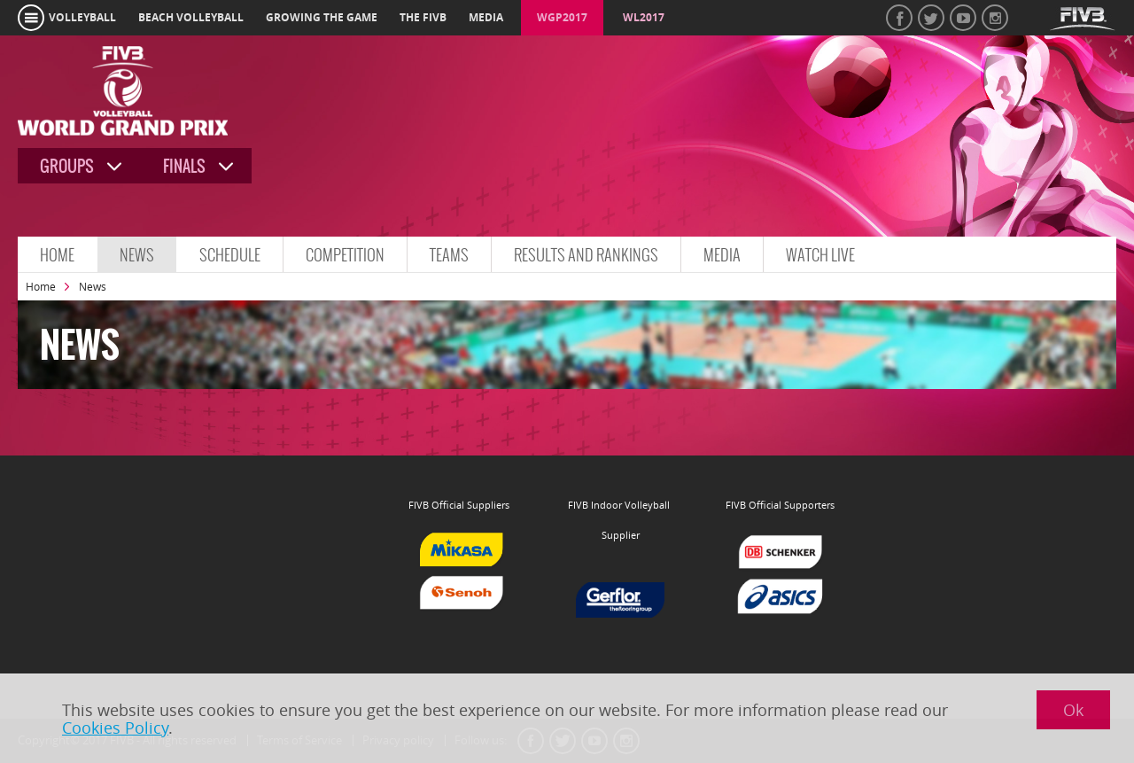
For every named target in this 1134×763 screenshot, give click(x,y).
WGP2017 (562, 17)
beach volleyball (191, 17)
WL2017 (643, 17)
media (486, 17)
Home (57, 255)
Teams (449, 255)
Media (722, 255)
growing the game (321, 17)
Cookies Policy (115, 727)
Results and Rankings (586, 255)
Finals (184, 166)
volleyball (82, 17)
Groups (67, 166)
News (137, 255)
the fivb (423, 17)
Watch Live (820, 255)
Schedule (229, 255)
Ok (1073, 709)
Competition (345, 255)
